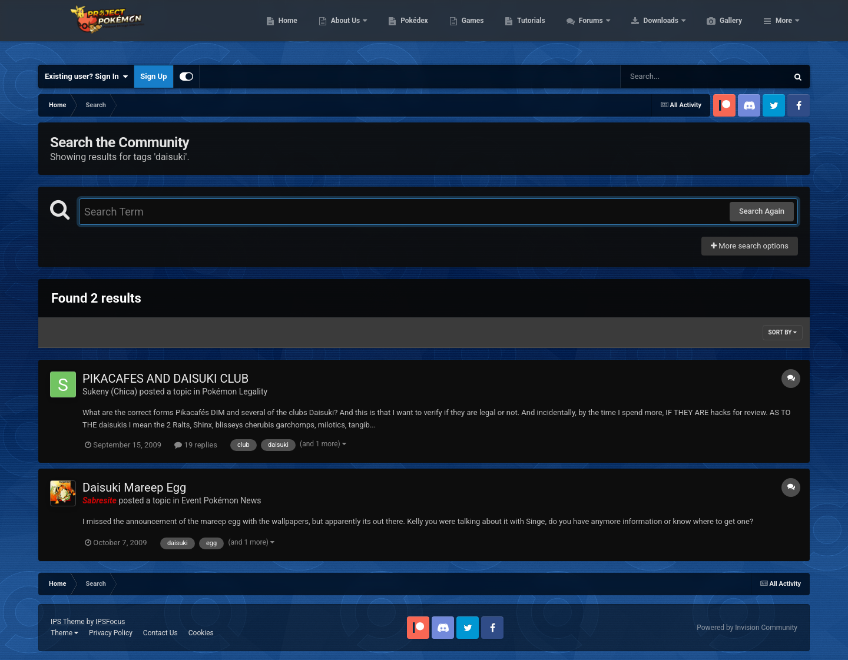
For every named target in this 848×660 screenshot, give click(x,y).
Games (528, 29)
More (784, 29)
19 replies (195, 444)
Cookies (201, 633)
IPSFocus (110, 622)
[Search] (674, 76)
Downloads (717, 29)
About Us (402, 29)
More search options (750, 245)
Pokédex (470, 29)
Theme (64, 633)
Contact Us (160, 633)
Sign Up (153, 76)
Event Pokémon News (221, 500)
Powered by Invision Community (747, 627)
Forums (647, 29)
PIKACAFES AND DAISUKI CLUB (165, 379)
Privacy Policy (110, 633)
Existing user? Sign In (86, 76)
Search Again (761, 211)
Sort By (782, 332)
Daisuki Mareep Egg (134, 487)
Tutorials (586, 29)
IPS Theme (68, 622)
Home (343, 29)
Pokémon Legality (234, 391)
